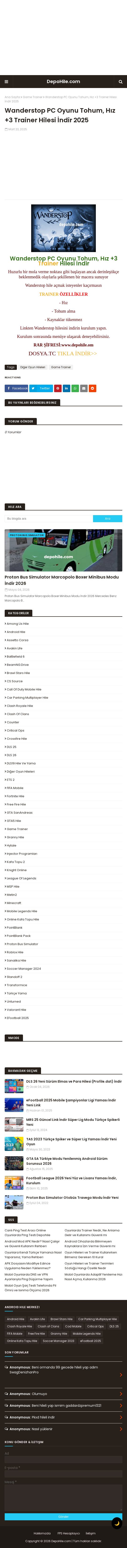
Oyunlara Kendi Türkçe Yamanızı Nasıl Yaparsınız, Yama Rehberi (33, 1254)
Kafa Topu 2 (16, 862)
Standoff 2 (14, 977)
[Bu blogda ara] (49, 518)
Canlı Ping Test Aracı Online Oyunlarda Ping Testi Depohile (27, 1232)
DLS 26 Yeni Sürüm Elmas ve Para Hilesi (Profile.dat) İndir (74, 1081)
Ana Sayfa (12, 97)
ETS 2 (11, 780)
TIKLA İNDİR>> (77, 353)
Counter (13, 722)
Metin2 (12, 895)
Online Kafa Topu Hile (23, 919)
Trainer (48, 263)
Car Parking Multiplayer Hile (27, 697)
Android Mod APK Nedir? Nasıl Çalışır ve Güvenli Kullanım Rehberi (32, 1243)
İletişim (91, 1533)
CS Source (15, 681)
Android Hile (16, 632)
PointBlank (14, 927)
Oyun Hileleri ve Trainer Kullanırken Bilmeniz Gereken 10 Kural (91, 1254)
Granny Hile (15, 837)
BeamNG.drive (18, 665)
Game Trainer (32, 97)
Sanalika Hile (16, 960)
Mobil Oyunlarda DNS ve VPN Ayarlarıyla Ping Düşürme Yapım (29, 1276)
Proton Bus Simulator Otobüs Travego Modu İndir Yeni (72, 1197)
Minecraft (14, 903)
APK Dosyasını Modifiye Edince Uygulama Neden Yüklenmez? (28, 1265)
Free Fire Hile (16, 804)
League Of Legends (21, 878)
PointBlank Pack (19, 936)
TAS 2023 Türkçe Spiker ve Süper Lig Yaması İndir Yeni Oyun (71, 1141)
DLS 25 (11, 747)
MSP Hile (13, 886)
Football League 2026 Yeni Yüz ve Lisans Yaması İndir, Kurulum (71, 1180)
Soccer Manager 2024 (24, 968)
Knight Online (17, 870)
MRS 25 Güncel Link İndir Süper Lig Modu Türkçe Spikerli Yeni (73, 1122)
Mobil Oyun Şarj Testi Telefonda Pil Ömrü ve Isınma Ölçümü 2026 (30, 1287)
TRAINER (49, 294)
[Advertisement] (63, 37)
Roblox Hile (15, 952)
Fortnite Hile (15, 796)
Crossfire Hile (17, 738)
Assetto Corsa (17, 640)
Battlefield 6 (16, 656)
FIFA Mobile (15, 788)
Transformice (17, 985)
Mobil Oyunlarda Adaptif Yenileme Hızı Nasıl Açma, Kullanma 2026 (93, 1276)
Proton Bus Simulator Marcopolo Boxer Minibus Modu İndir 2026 (62, 580)
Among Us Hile (18, 623)
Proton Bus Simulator (22, 944)
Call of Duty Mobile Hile (24, 689)
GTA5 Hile (14, 821)
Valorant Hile (16, 1010)
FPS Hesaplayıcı (69, 1533)
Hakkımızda (42, 1533)
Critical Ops (15, 730)
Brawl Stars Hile (18, 673)
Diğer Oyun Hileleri (32, 367)
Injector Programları (22, 853)
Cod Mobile (73, 1326)
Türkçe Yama (17, 993)
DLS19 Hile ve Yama (21, 763)
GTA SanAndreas (20, 812)
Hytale (11, 845)
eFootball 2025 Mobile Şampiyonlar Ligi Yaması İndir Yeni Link (71, 1102)
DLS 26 (11, 755)
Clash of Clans (18, 714)
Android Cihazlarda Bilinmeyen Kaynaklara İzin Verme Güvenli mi (90, 1243)
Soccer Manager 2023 (58, 1341)
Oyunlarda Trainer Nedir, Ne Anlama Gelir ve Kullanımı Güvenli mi (92, 1232)
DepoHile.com (63, 81)
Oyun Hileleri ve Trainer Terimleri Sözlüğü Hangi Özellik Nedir (89, 1265)
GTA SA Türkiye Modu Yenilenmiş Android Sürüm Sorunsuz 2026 (67, 1161)
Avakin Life (14, 648)
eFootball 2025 (18, 1018)
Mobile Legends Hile (22, 911)
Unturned (14, 1001)
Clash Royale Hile (20, 706)
